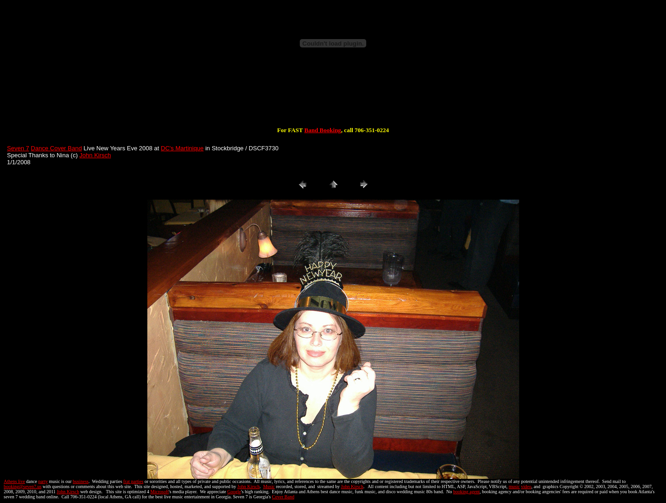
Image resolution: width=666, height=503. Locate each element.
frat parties (133, 481)
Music (269, 486)
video (526, 486)
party (43, 481)
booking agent (466, 491)
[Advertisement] (333, 97)
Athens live (14, 481)
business (81, 481)
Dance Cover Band (56, 148)
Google (234, 491)
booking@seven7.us (22, 486)
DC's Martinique (182, 148)
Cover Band (283, 496)
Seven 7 (18, 148)
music (514, 486)
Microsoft (160, 491)
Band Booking (322, 130)
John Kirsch (95, 155)
